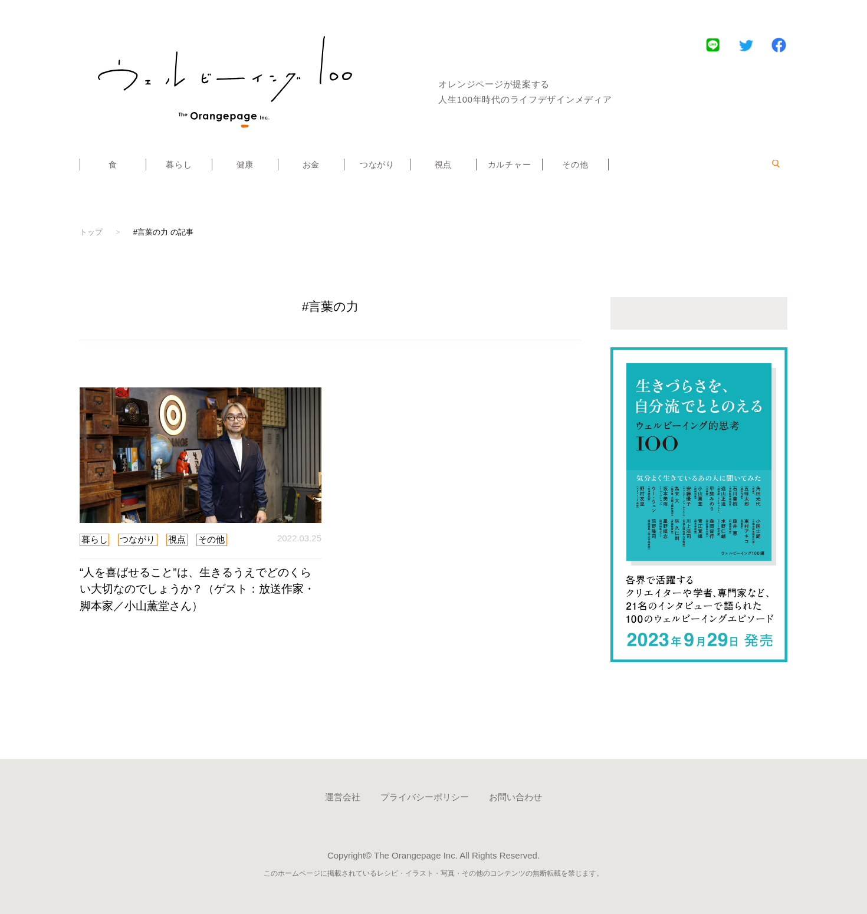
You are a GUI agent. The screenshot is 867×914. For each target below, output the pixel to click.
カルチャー (509, 164)
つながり (377, 164)
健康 (245, 164)
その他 (575, 164)
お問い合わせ (515, 797)
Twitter (745, 44)
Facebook (778, 44)
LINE (712, 44)
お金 (311, 164)
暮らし (179, 164)
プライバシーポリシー (424, 797)
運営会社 (342, 797)
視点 (443, 164)
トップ (91, 232)
